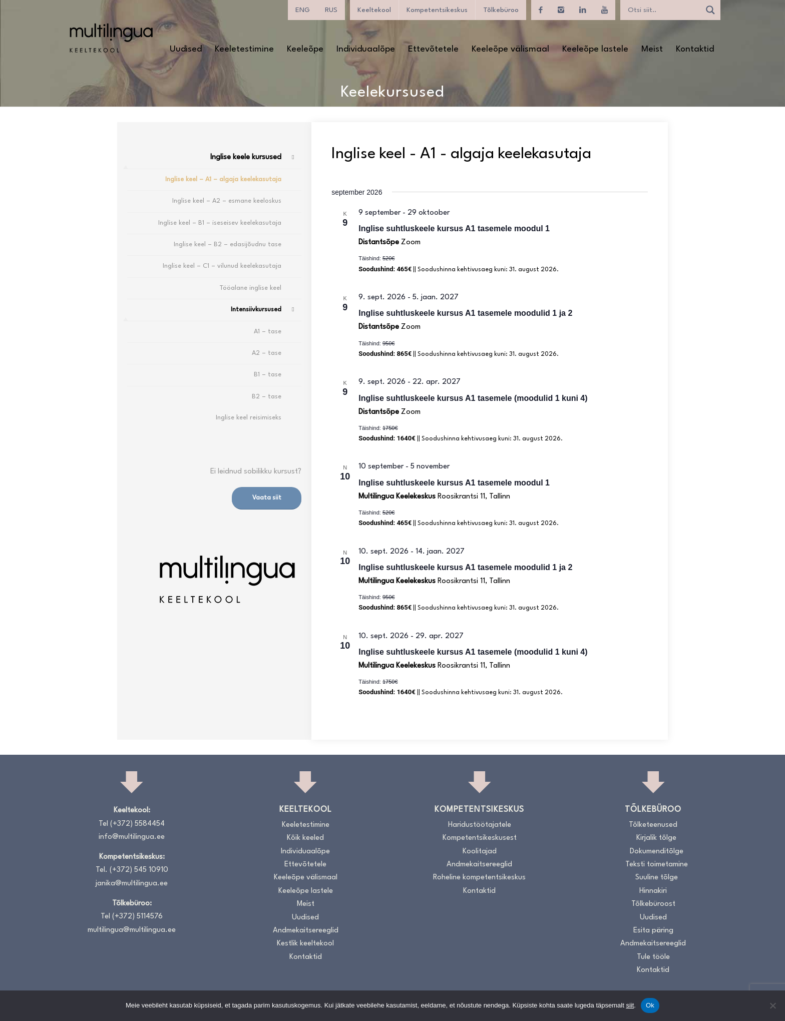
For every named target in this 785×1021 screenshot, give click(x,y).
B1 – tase (267, 374)
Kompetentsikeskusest (480, 838)
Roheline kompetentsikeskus (479, 877)
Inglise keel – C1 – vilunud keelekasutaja (222, 266)
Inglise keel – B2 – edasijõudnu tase (227, 244)
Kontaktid (305, 957)
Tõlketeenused (653, 825)
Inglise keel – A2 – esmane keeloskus (226, 201)
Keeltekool (374, 10)
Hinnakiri (653, 891)
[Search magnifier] (710, 10)
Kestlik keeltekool (305, 943)
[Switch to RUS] (331, 10)
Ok (650, 1005)
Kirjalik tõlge (656, 838)
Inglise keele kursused (245, 157)
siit (630, 1005)
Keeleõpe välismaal (305, 877)
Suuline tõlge (656, 877)
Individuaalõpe (305, 851)
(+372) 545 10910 (139, 870)
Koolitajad (480, 851)
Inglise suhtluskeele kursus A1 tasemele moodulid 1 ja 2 (465, 313)
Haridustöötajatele (479, 825)
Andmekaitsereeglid (305, 930)
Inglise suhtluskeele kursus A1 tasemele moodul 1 (454, 228)
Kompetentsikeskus (437, 10)
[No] (772, 1005)
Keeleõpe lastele (305, 891)
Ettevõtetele (305, 864)
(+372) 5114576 (137, 916)
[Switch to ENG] (302, 10)
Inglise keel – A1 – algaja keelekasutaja (223, 179)
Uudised (305, 917)
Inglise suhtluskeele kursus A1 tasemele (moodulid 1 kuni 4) (472, 398)
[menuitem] (185, 49)
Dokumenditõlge (656, 851)
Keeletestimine (305, 825)
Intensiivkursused (256, 309)
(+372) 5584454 (137, 824)
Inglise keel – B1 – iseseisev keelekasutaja (219, 223)
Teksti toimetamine (656, 864)
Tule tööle (653, 957)
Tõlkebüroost (653, 904)
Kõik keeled (305, 838)
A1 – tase (267, 331)
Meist (305, 904)
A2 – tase (266, 353)
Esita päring (653, 930)
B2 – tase (266, 396)
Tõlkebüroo (501, 10)
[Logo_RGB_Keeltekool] (111, 38)
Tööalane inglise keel (250, 288)
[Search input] (663, 10)
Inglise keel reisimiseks (248, 417)
